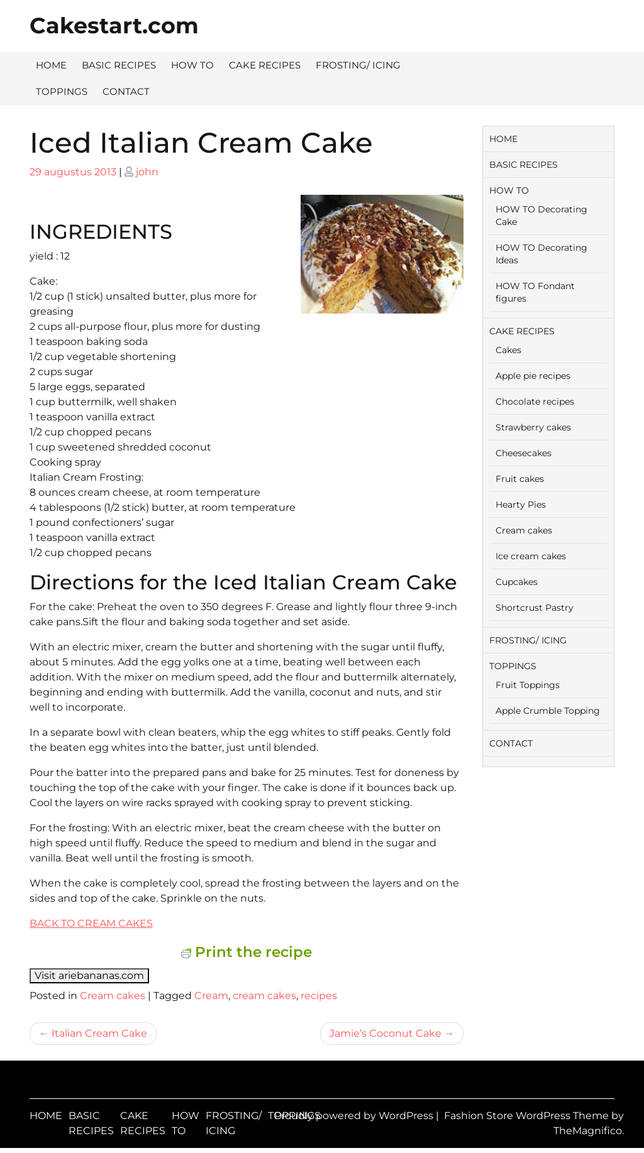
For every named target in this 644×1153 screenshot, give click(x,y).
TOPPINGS (61, 91)
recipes (319, 996)
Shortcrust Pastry (535, 607)
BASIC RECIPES (119, 65)
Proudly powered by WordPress (355, 1116)
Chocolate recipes (535, 401)
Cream (211, 996)
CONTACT (126, 91)
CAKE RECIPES (265, 65)
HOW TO (192, 65)
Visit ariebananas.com (89, 975)
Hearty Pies (521, 504)
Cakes (508, 350)
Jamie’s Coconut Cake (385, 1033)
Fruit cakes (520, 478)
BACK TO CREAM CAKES (91, 923)
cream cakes (264, 996)
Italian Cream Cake (99, 1033)
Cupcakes (517, 581)
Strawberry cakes (533, 427)
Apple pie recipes (533, 375)
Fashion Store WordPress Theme (527, 1116)
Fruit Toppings (528, 685)
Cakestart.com (114, 25)
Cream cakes (112, 996)
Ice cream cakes (531, 556)
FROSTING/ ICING (358, 65)
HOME (51, 65)
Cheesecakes (524, 453)
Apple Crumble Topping (548, 710)
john (147, 172)
